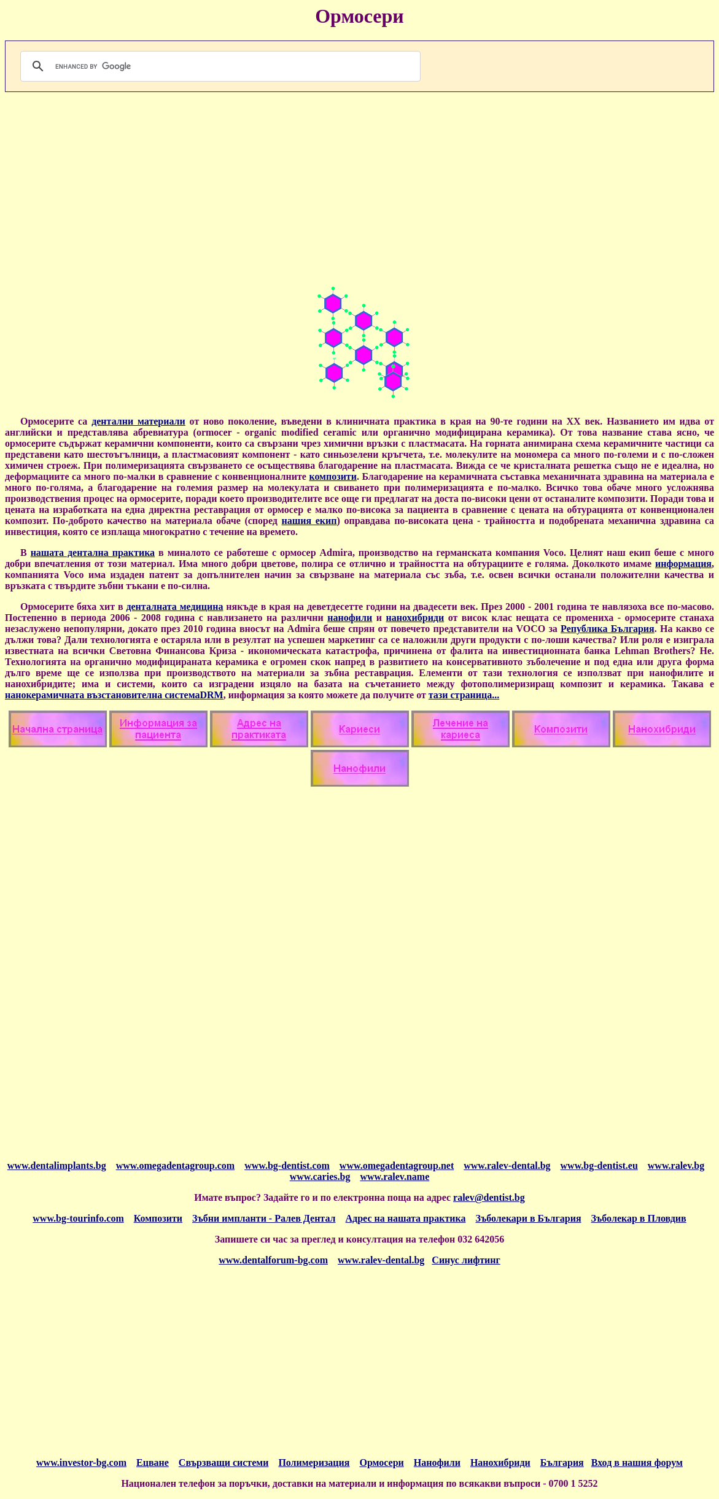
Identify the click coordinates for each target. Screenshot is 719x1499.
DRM (211, 695)
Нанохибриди (500, 1462)
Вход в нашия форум (637, 1462)
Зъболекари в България (528, 1218)
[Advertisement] (359, 188)
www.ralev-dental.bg (381, 1260)
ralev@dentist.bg (489, 1197)
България (562, 1462)
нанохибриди (415, 617)
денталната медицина (174, 606)
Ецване (152, 1462)
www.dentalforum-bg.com (273, 1260)
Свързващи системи (224, 1462)
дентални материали (138, 421)
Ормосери (381, 1462)
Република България (608, 628)
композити (333, 476)
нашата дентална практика (93, 552)
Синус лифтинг (466, 1260)
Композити (158, 1218)
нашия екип (309, 520)
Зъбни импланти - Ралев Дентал (263, 1218)
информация (683, 563)
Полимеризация (313, 1462)
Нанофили (437, 1462)
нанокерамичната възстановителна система (102, 695)
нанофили (349, 617)
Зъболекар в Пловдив (638, 1218)
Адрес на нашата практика (406, 1218)
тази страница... (464, 695)
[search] (218, 66)
